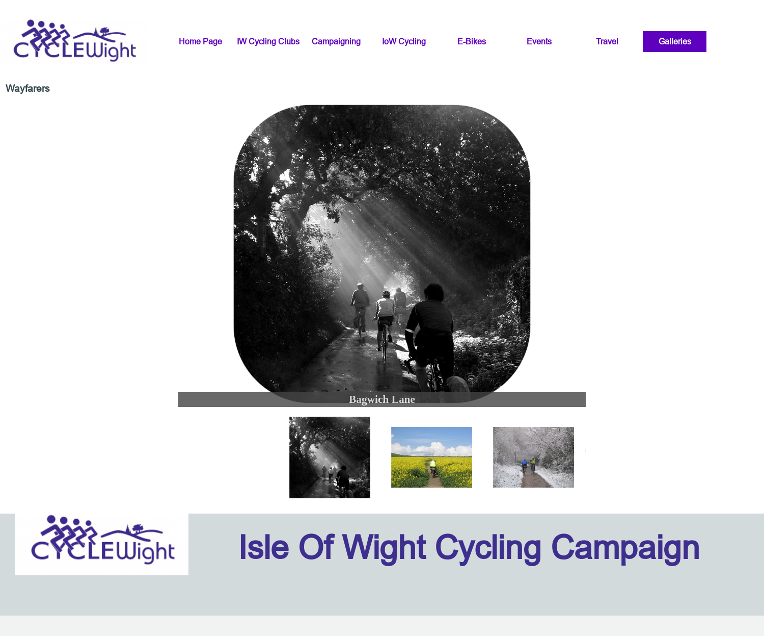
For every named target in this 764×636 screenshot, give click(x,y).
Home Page (200, 41)
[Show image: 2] (432, 457)
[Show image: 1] (330, 457)
